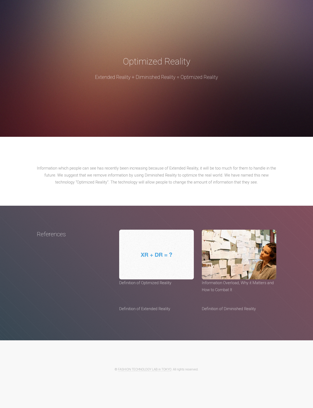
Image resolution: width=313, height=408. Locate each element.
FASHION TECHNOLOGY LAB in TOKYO (144, 369)
